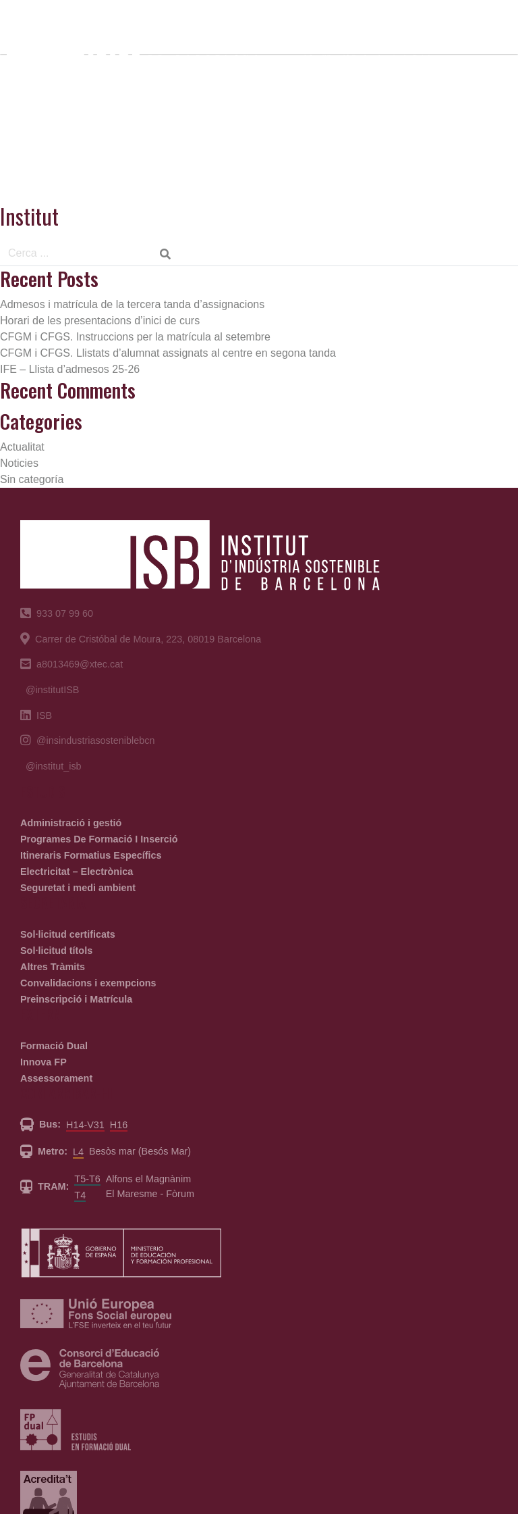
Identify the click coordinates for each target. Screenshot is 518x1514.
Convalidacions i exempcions (88, 983)
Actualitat (22, 447)
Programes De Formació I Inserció (99, 839)
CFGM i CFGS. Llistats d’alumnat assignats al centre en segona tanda (168, 353)
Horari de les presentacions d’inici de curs (100, 320)
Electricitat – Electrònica (76, 871)
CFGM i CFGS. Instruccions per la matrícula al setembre (135, 337)
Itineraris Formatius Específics (91, 855)
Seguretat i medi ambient (78, 887)
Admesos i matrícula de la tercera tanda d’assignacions (132, 304)
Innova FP (43, 1062)
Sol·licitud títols (56, 950)
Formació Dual (54, 1045)
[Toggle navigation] (486, 39)
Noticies (19, 463)
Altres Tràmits (52, 966)
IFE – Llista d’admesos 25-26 (70, 369)
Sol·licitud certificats (67, 934)
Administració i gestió (70, 822)
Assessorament (56, 1078)
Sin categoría (31, 479)
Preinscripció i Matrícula (76, 999)
